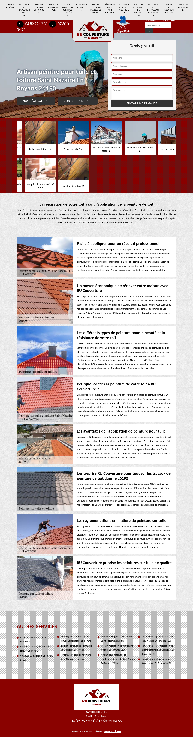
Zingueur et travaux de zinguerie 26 (138, 9)
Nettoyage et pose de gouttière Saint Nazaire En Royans (76, 656)
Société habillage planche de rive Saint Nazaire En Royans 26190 (157, 638)
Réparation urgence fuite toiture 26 (110, 8)
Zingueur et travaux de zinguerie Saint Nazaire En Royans (76, 647)
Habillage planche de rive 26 (53, 7)
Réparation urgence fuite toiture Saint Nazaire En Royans (116, 638)
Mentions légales (112, 731)
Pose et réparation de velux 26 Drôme (95, 8)
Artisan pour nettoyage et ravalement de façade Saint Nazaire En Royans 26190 (118, 659)
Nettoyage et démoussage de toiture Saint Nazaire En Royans (76, 638)
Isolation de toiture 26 (183, 7)
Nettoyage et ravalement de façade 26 (24, 9)
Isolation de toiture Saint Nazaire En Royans (36, 639)
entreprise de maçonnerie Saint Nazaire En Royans (35, 648)
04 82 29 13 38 (32, 23)
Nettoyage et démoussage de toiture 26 (153, 9)
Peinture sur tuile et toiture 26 (39, 8)
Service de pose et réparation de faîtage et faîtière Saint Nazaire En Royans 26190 (158, 649)
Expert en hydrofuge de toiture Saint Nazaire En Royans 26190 (157, 661)
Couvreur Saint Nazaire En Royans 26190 (36, 657)
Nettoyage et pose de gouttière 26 (124, 8)
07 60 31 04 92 (110, 720)
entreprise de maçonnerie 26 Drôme (168, 8)
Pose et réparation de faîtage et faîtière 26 (67, 9)
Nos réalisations (36, 101)
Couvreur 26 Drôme (9, 6)
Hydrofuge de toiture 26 (81, 7)
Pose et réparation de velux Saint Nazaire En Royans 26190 (117, 647)
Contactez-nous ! (78, 101)
